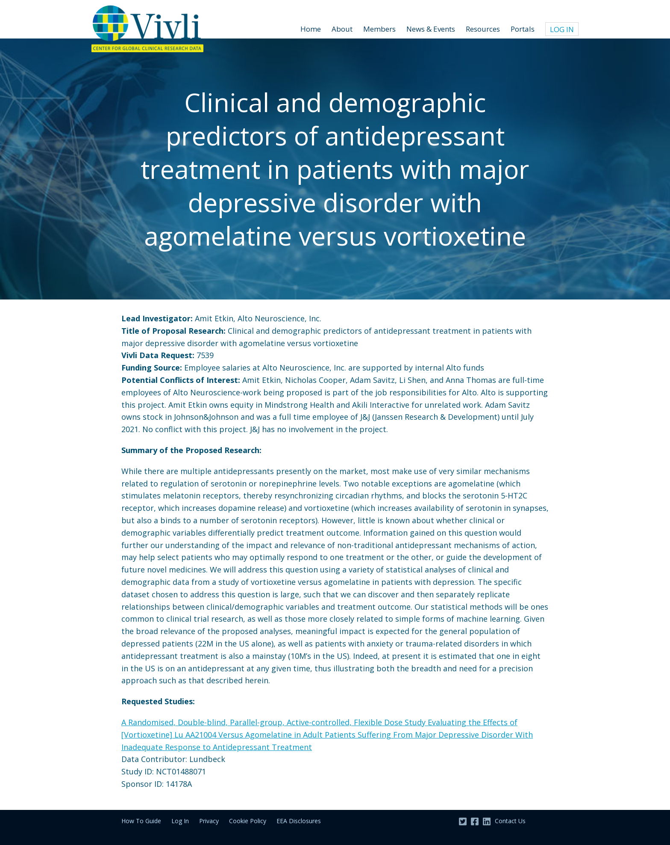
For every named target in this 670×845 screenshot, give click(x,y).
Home (310, 29)
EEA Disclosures (298, 821)
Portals (523, 29)
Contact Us (510, 821)
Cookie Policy (247, 821)
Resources (483, 29)
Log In (562, 29)
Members (379, 29)
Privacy (209, 821)
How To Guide (141, 821)
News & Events (430, 29)
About (342, 29)
